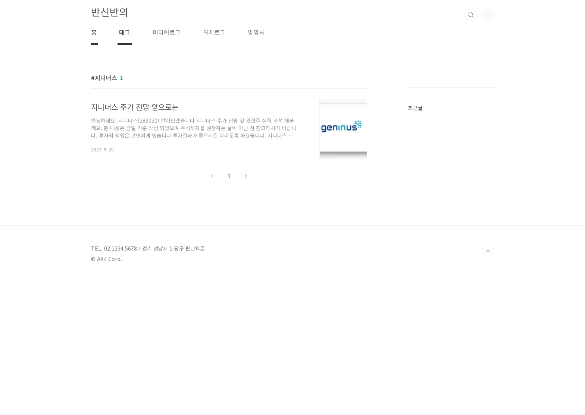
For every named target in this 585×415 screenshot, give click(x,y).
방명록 (256, 32)
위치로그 (214, 32)
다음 (245, 176)
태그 (124, 32)
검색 (470, 15)
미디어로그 (167, 32)
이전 (212, 176)
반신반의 (109, 11)
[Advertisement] (451, 185)
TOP (488, 390)
